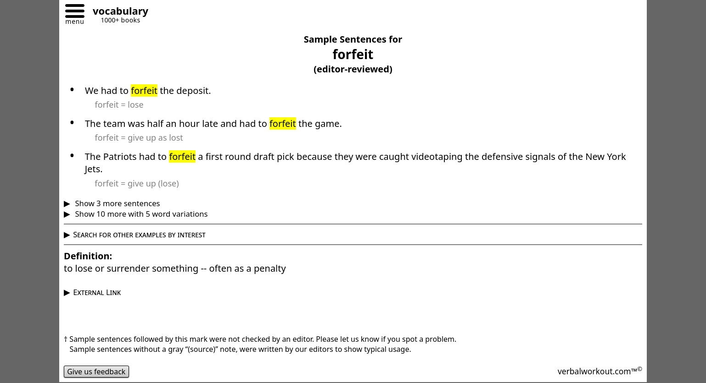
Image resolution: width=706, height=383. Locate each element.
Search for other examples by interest (139, 234)
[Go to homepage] (117, 12)
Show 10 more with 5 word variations (140, 213)
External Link (97, 292)
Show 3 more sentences (116, 203)
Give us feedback (96, 372)
